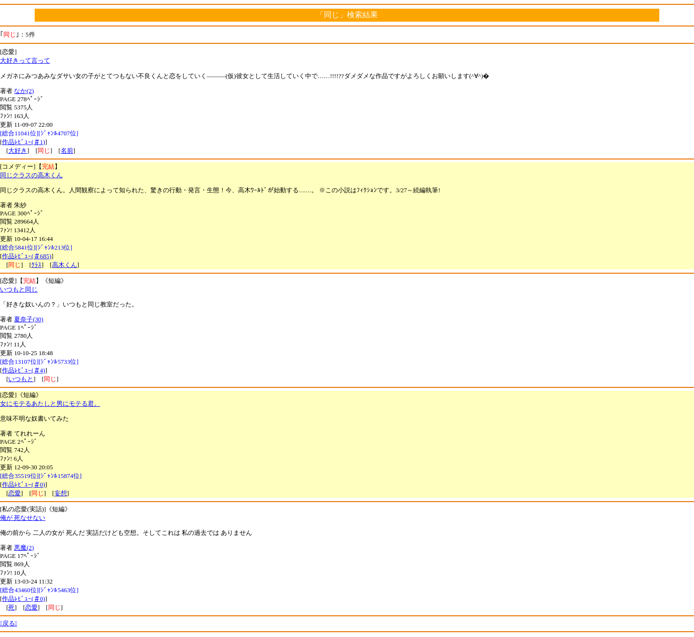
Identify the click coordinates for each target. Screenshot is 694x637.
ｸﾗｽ (36, 264)
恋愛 (14, 493)
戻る (8, 623)
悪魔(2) (24, 547)
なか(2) (24, 90)
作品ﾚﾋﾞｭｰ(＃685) (26, 256)
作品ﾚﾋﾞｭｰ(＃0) (23, 484)
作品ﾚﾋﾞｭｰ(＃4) (23, 370)
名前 (67, 150)
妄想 (60, 493)
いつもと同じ (19, 289)
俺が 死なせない (22, 517)
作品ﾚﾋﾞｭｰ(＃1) (23, 142)
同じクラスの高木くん (31, 175)
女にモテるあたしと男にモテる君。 (50, 403)
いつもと (20, 379)
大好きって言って (25, 60)
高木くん (64, 264)
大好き (17, 150)
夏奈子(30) (28, 319)
